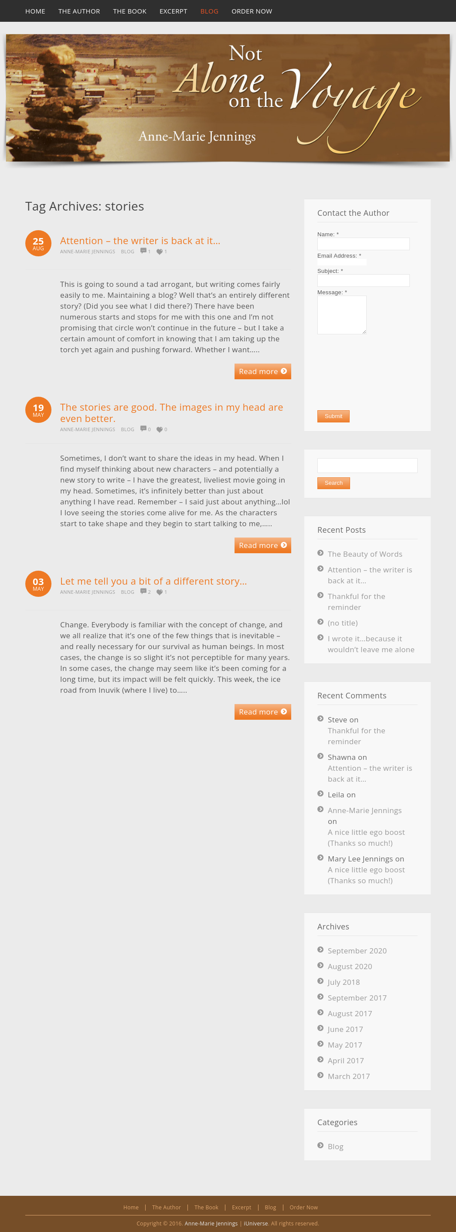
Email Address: (339, 255)
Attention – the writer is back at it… (140, 240)
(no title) (343, 623)
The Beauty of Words (365, 554)
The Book (206, 1207)
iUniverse (256, 1223)
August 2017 (350, 1013)
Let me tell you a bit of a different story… (153, 580)
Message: (332, 292)
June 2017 (345, 1029)
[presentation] (353, 372)
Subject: (330, 271)
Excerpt (241, 1207)
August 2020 (350, 966)
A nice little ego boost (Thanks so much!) (366, 837)
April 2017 (346, 1060)
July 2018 (344, 982)
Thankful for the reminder (356, 735)
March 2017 (349, 1076)
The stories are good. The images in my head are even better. (171, 412)
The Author (166, 1207)
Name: (328, 234)
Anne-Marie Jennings (87, 251)
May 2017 (345, 1045)
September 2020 (357, 951)
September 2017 (357, 998)
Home (131, 1207)
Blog (128, 251)
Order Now (304, 1207)
